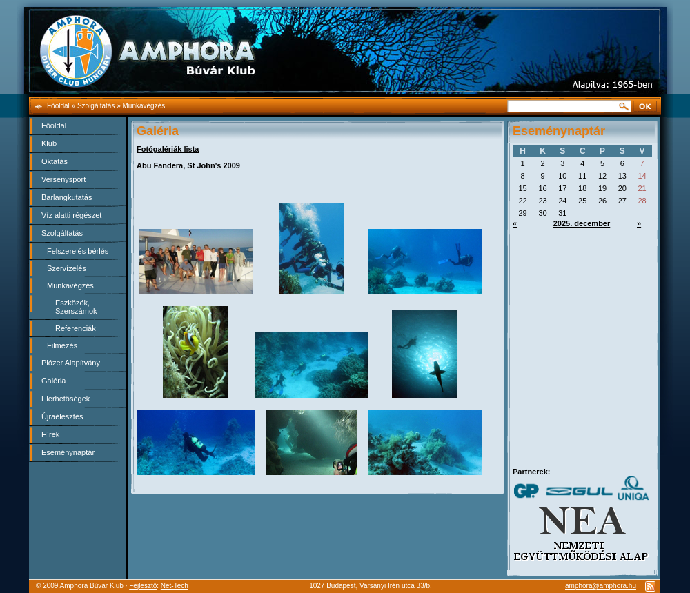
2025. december (582, 223)
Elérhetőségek (65, 398)
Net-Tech (174, 586)
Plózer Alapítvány (70, 363)
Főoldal (53, 125)
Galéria (53, 380)
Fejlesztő (143, 586)
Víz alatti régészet (71, 215)
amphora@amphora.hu (600, 586)
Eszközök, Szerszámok (76, 307)
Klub (49, 143)
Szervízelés (66, 268)
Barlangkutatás (66, 197)
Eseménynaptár (68, 452)
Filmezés (62, 345)
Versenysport (63, 179)
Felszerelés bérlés (77, 251)
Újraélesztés (62, 416)
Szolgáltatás (62, 233)
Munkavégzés (70, 285)
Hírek (50, 434)
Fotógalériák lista (168, 149)
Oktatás (54, 161)
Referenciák (75, 328)
